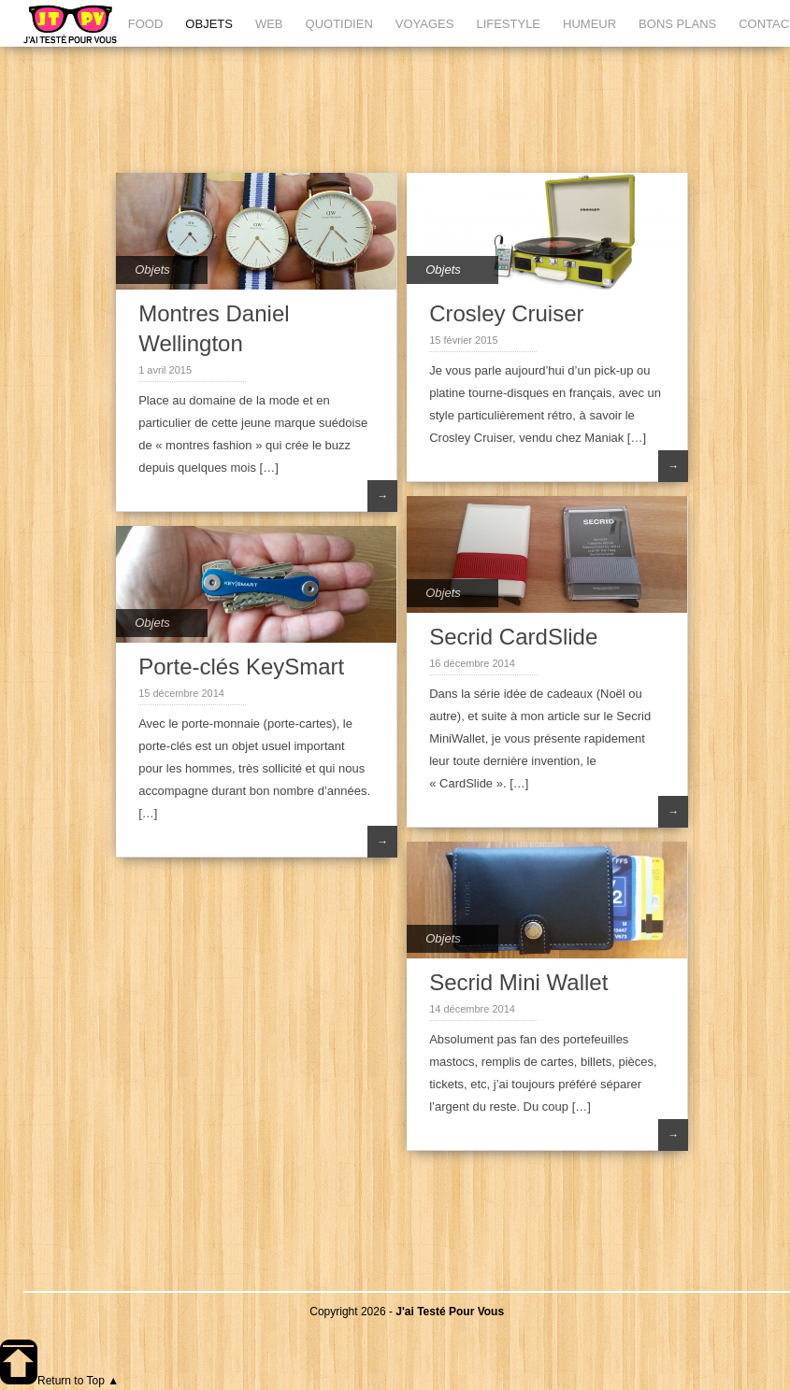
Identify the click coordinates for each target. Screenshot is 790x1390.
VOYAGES (424, 24)
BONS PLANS (677, 24)
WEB (269, 24)
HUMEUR (589, 24)
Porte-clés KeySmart (241, 666)
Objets (152, 269)
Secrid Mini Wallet (518, 982)
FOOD (146, 24)
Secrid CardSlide (513, 636)
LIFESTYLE (508, 24)
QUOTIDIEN (339, 24)
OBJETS (209, 24)
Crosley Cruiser (506, 313)
